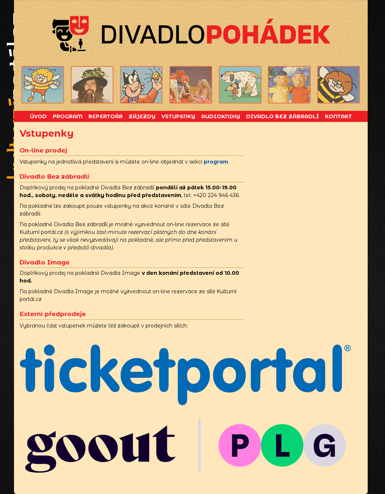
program (216, 161)
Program (68, 116)
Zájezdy (142, 116)
